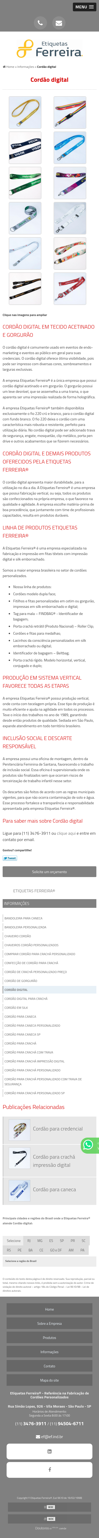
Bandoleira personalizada (25, 927)
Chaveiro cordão (17, 936)
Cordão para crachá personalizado (32, 1070)
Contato (49, 1366)
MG (40, 1240)
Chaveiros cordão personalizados (31, 945)
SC (83, 1240)
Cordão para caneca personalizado (32, 1025)
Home (49, 1309)
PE (20, 1250)
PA (82, 1250)
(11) (30, 1423)
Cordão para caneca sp (22, 1034)
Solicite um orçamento (49, 871)
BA (31, 1250)
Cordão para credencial (58, 1128)
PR (73, 1240)
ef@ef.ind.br (49, 1436)
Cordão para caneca (20, 1016)
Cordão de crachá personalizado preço (35, 971)
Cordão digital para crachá (26, 998)
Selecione (14, 1240)
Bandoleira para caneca (23, 918)
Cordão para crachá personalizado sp (34, 1093)
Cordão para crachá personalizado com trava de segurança (43, 1082)
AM (71, 1250)
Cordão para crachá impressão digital (34, 1061)
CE (41, 1250)
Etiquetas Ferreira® (34, 891)
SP (62, 1240)
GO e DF (56, 1250)
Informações (16, 903)
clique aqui (66, 833)
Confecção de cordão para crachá (31, 962)
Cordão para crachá (20, 1043)
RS (9, 1250)
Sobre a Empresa (49, 1323)
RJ (29, 1240)
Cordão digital (15, 989)
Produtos (49, 1337)
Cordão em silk (16, 1007)
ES (51, 1240)
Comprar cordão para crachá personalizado (39, 953)
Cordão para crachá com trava (28, 1052)
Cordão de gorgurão (20, 980)
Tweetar (10, 858)
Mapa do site (49, 1380)
